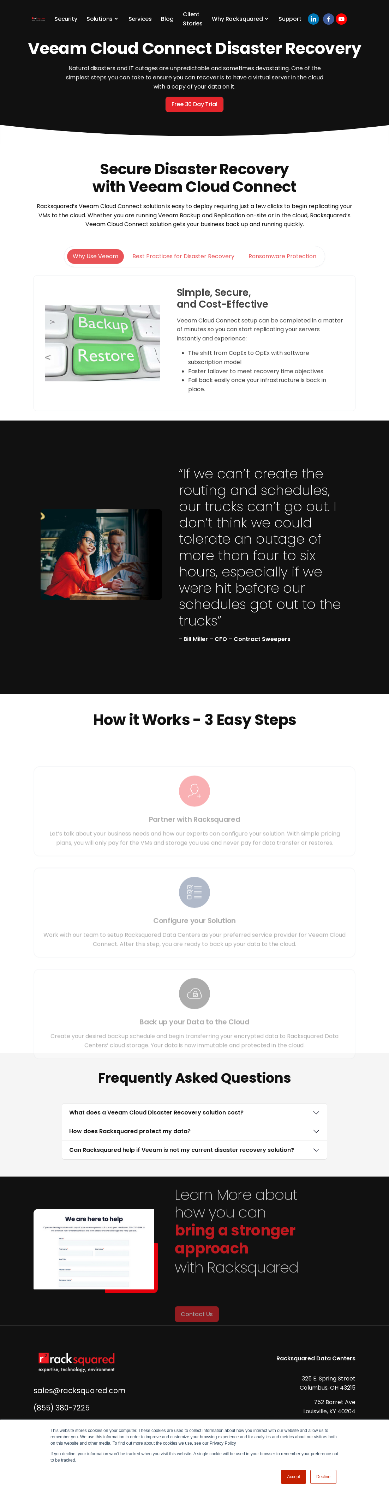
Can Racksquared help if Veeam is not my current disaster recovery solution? (181, 1150)
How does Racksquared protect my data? (130, 1131)
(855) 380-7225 (62, 1408)
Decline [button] (323, 1476)
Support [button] (290, 19)
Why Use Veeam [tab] (95, 277)
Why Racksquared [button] (237, 19)
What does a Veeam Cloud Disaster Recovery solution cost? (156, 1112)
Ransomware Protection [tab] (282, 277)
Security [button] (65, 19)
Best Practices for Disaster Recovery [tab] (183, 277)
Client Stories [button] (193, 19)
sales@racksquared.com (80, 1390)
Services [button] (140, 19)
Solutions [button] (99, 19)
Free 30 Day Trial (194, 104)
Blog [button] (167, 19)
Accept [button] (293, 1476)
